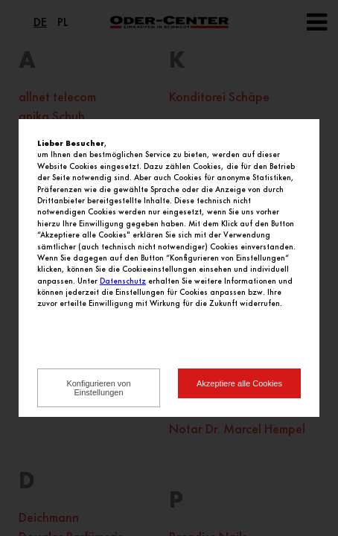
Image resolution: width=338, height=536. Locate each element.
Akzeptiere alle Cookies (239, 383)
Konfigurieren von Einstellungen (98, 388)
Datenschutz (123, 280)
